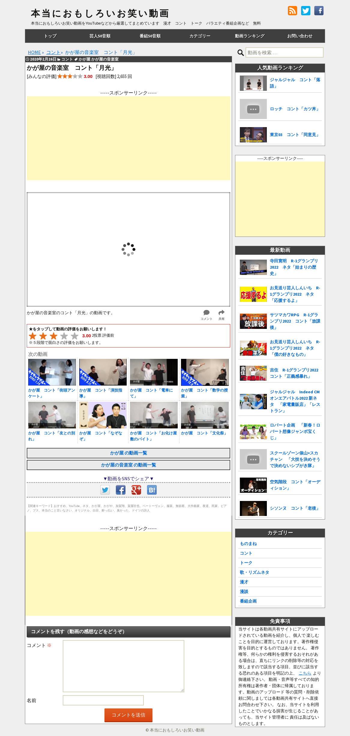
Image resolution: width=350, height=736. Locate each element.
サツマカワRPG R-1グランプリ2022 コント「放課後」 (295, 321)
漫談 (244, 591)
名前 (31, 700)
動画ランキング (249, 36)
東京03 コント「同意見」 (295, 134)
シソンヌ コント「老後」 (295, 508)
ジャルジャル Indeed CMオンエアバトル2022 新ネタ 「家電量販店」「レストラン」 (295, 401)
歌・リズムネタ (254, 572)
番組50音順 (150, 36)
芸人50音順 (99, 36)
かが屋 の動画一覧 (128, 453)
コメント (39, 645)
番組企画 (248, 601)
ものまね (248, 543)
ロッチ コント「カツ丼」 (295, 109)
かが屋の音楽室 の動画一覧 (128, 465)
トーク (246, 562)
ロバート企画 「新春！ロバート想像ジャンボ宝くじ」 (295, 431)
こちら (305, 673)
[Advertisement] (128, 138)
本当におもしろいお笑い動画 (100, 13)
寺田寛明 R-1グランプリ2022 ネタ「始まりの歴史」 (294, 267)
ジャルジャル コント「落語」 (295, 83)
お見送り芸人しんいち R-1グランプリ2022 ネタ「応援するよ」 (295, 294)
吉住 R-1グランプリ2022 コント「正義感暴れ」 (296, 373)
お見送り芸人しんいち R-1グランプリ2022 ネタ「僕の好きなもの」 (295, 348)
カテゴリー (199, 36)
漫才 (244, 582)
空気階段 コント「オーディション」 (295, 485)
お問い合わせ (299, 36)
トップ (50, 36)
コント (246, 553)
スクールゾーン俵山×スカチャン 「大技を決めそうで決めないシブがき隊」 (295, 459)
